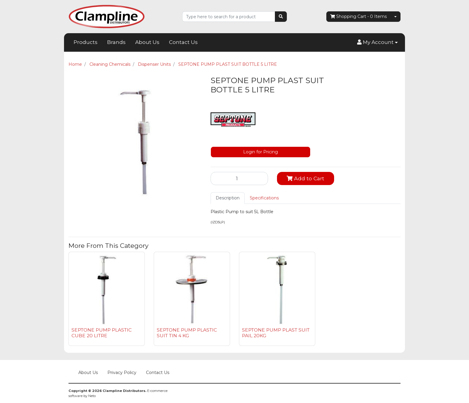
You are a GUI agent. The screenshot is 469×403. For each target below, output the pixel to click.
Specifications (264, 198)
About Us (147, 42)
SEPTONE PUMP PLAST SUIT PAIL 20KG (276, 332)
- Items (358, 16)
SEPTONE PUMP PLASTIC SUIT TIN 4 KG (187, 332)
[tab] (228, 198)
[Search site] (281, 16)
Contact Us (183, 42)
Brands (116, 42)
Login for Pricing (260, 152)
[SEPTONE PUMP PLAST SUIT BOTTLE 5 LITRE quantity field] (239, 178)
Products (86, 42)
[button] (377, 42)
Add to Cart (305, 178)
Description (228, 198)
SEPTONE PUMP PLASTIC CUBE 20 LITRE (101, 332)
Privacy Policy (121, 372)
